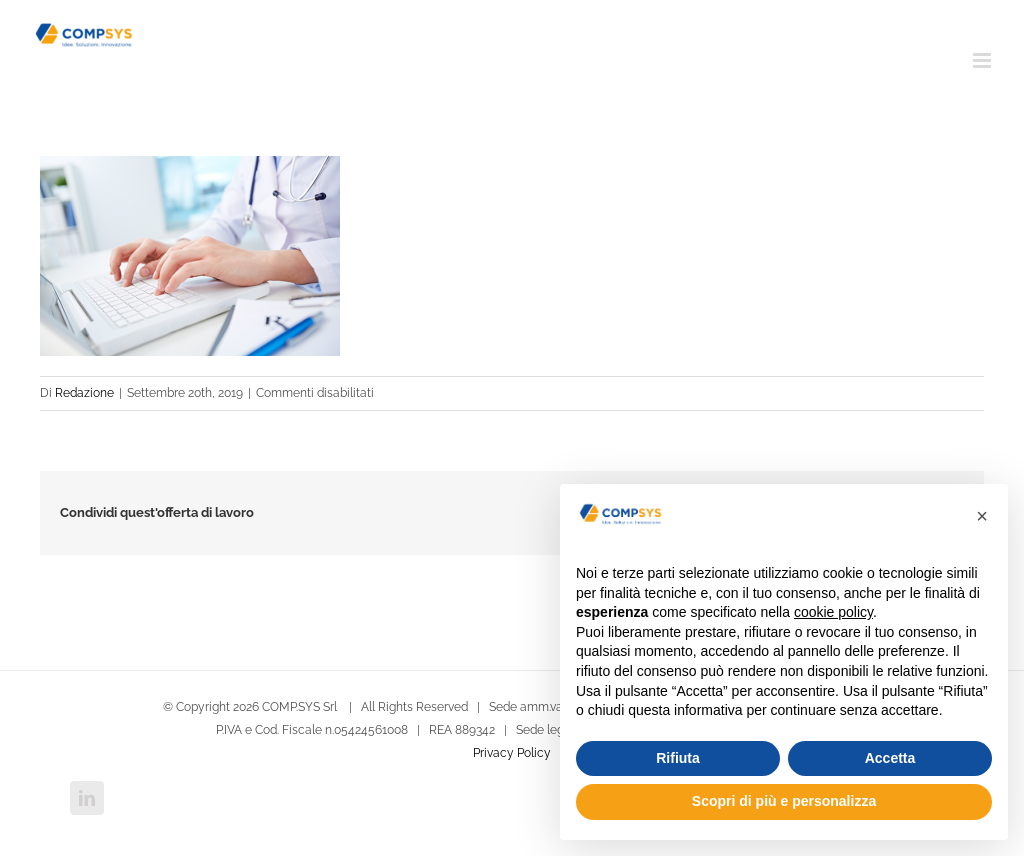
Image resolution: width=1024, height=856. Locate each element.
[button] (982, 516)
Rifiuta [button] (678, 758)
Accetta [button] (890, 758)
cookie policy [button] (833, 612)
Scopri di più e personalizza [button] (784, 801)
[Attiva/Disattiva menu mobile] (983, 60)
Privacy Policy (512, 753)
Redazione (84, 393)
